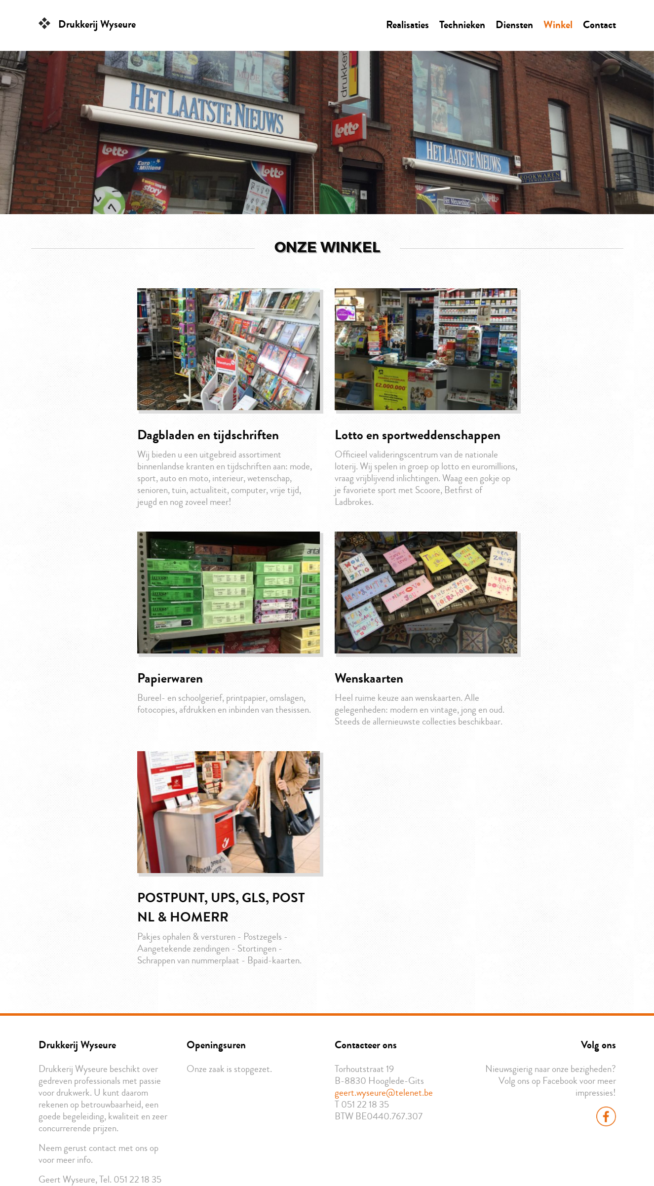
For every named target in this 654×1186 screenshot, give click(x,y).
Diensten (514, 24)
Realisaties (407, 24)
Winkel (558, 24)
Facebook (606, 1116)
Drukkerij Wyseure (97, 24)
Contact (599, 24)
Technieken (462, 24)
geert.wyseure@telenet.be (384, 1093)
